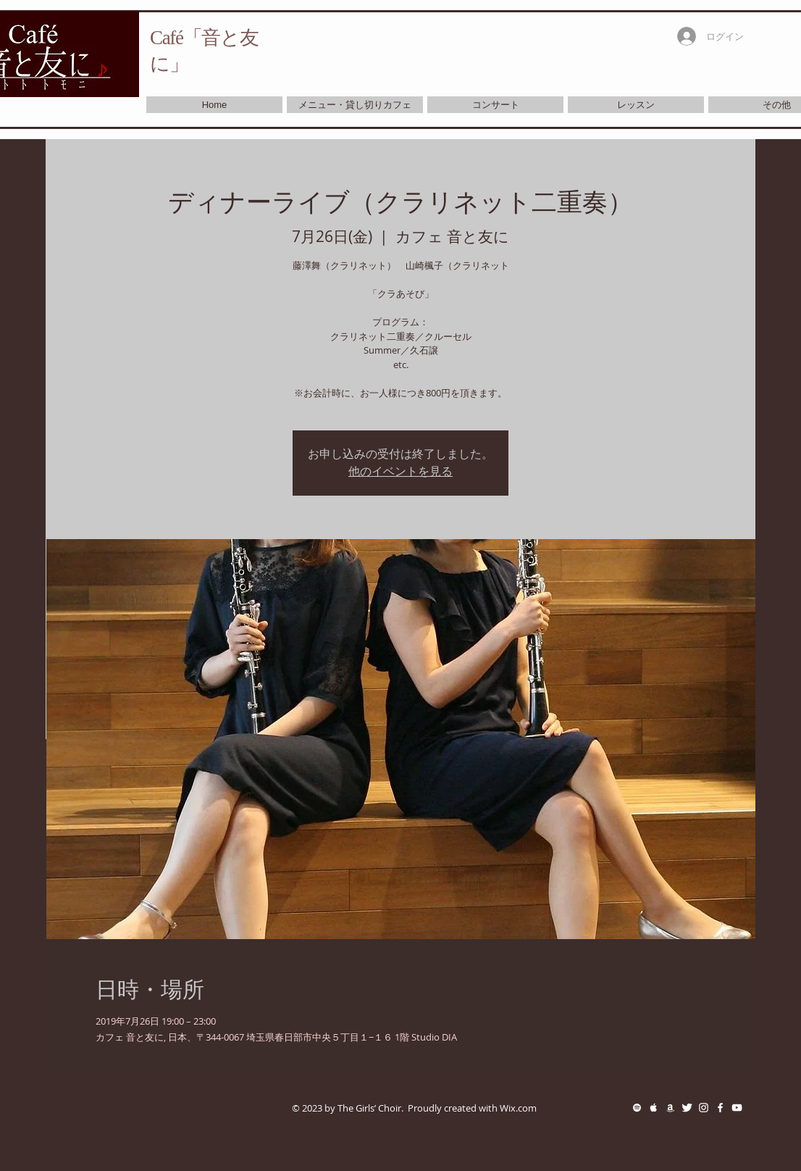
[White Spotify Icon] (637, 1107)
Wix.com (518, 1107)
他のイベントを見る (400, 471)
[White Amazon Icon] (670, 1107)
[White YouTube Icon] (737, 1107)
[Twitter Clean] (687, 1107)
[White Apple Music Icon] (653, 1107)
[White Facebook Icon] (720, 1107)
